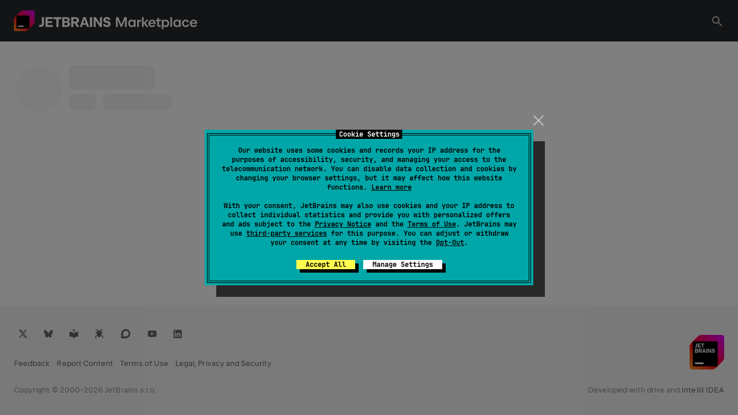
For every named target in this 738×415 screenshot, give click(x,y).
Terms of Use (432, 224)
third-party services (286, 233)
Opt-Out (450, 242)
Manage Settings (402, 264)
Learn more (391, 187)
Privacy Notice (343, 224)
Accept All (326, 264)
